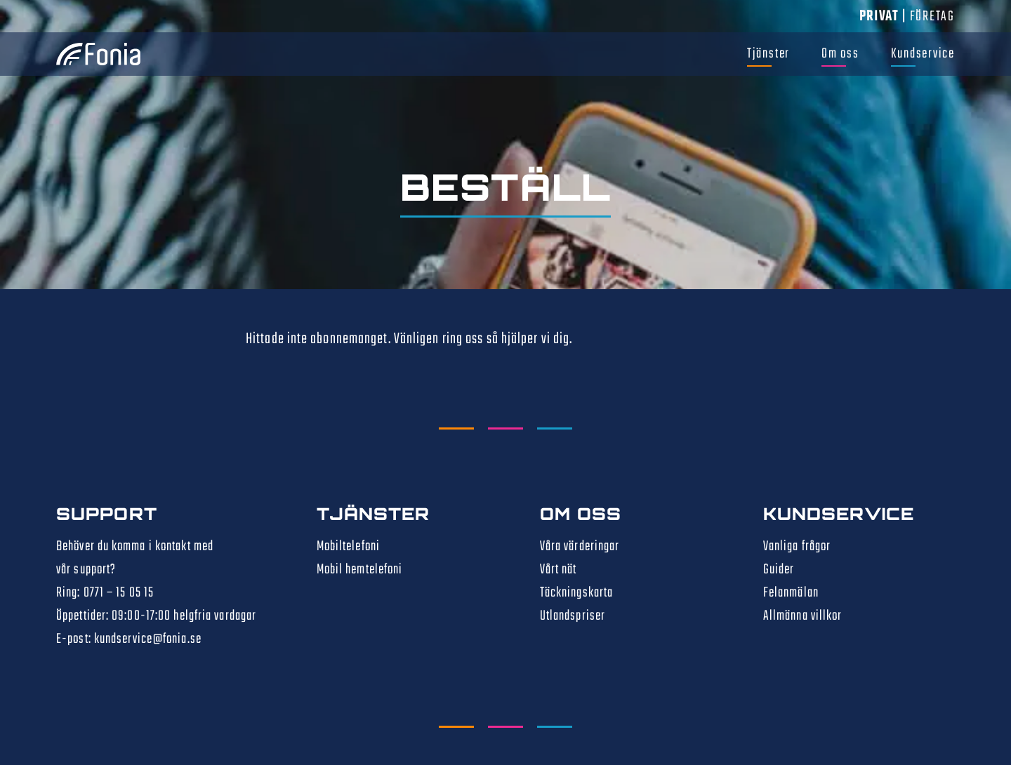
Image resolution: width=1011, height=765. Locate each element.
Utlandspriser (572, 616)
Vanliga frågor (797, 546)
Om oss (840, 54)
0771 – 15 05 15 (119, 593)
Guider (779, 569)
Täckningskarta (576, 593)
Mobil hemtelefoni (360, 569)
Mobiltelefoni (348, 546)
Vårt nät (558, 569)
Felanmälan (791, 593)
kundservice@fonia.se (147, 639)
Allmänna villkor (802, 616)
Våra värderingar (580, 546)
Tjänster (768, 54)
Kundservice (923, 54)
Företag (932, 16)
